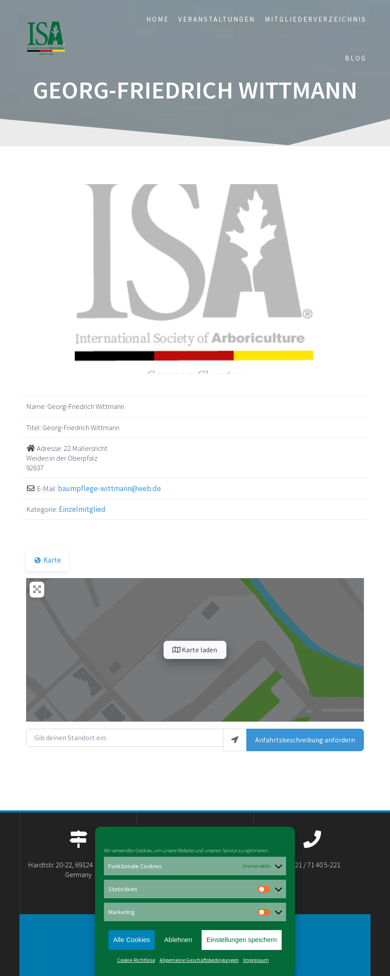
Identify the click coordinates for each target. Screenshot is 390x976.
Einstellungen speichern (241, 939)
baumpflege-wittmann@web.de (109, 488)
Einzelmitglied (82, 509)
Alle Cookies (131, 939)
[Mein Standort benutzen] (235, 740)
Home (157, 19)
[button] (51, 279)
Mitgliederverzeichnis (316, 19)
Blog (356, 58)
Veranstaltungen (216, 19)
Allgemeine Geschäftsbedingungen (199, 960)
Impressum (256, 960)
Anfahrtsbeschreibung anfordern (305, 739)
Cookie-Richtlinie (136, 960)
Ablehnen (178, 939)
